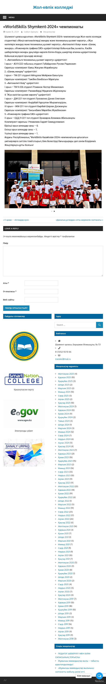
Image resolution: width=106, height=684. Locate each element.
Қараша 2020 (64, 566)
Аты (6, 283)
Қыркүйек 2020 (65, 573)
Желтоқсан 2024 (66, 406)
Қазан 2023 (63, 457)
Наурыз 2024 (64, 439)
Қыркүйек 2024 (65, 417)
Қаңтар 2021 (64, 559)
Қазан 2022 (63, 493)
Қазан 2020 (63, 570)
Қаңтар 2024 (64, 446)
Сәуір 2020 (63, 584)
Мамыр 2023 (64, 468)
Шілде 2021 (63, 537)
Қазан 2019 (63, 606)
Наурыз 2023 (64, 475)
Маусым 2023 (64, 464)
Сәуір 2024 (63, 435)
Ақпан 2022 (63, 519)
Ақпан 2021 (63, 555)
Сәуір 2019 (63, 624)
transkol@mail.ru (63, 359)
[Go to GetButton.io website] (99, 681)
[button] (51, 211)
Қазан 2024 (63, 413)
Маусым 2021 (64, 541)
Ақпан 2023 (63, 479)
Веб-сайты (8, 299)
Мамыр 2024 (64, 432)
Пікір (5, 243)
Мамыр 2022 (64, 508)
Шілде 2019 (63, 613)
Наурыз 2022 (64, 515)
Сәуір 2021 (63, 548)
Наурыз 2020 (64, 588)
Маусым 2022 (64, 504)
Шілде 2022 (63, 501)
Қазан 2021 (63, 533)
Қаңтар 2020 (64, 595)
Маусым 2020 (64, 580)
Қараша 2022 (64, 490)
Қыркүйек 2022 (65, 497)
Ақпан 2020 (63, 591)
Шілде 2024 (63, 424)
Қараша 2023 (64, 453)
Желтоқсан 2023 (66, 450)
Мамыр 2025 (64, 392)
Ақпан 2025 (63, 399)
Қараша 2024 (64, 410)
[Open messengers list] (99, 675)
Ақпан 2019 (63, 631)
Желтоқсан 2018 (65, 638)
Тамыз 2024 (64, 421)
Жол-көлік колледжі (53, 7)
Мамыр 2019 (64, 620)
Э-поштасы (9, 291)
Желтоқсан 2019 (65, 599)
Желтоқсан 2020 (66, 562)
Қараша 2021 (64, 530)
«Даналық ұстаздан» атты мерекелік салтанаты (78, 220)
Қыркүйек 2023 (65, 461)
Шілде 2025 (63, 384)
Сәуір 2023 (63, 472)
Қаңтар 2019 (64, 635)
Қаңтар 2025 (64, 403)
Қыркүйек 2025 (65, 381)
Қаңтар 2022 (64, 522)
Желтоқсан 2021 (65, 526)
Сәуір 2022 (63, 511)
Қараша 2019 (64, 602)
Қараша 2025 (64, 377)
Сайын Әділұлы (31, 32)
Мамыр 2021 (64, 544)
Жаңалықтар (49, 32)
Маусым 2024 (64, 428)
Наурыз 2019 (64, 628)
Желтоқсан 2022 (66, 486)
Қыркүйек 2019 (65, 609)
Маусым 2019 (64, 617)
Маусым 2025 (64, 388)
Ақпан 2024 (63, 442)
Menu (11, 17)
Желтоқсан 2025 (66, 373)
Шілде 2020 (63, 577)
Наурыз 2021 (64, 551)
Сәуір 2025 (63, 395)
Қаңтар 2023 (64, 482)
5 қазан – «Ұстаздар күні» (16, 220)
